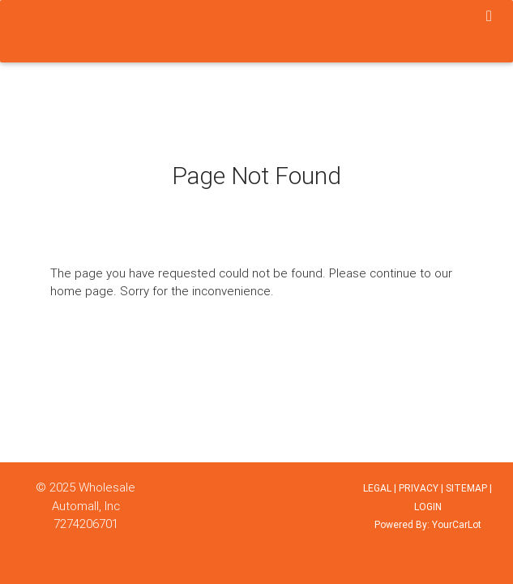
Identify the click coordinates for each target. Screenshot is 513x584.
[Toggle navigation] (489, 17)
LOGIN (428, 506)
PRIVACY (418, 488)
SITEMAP (466, 488)
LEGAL (377, 488)
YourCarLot (456, 524)
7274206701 (85, 523)
